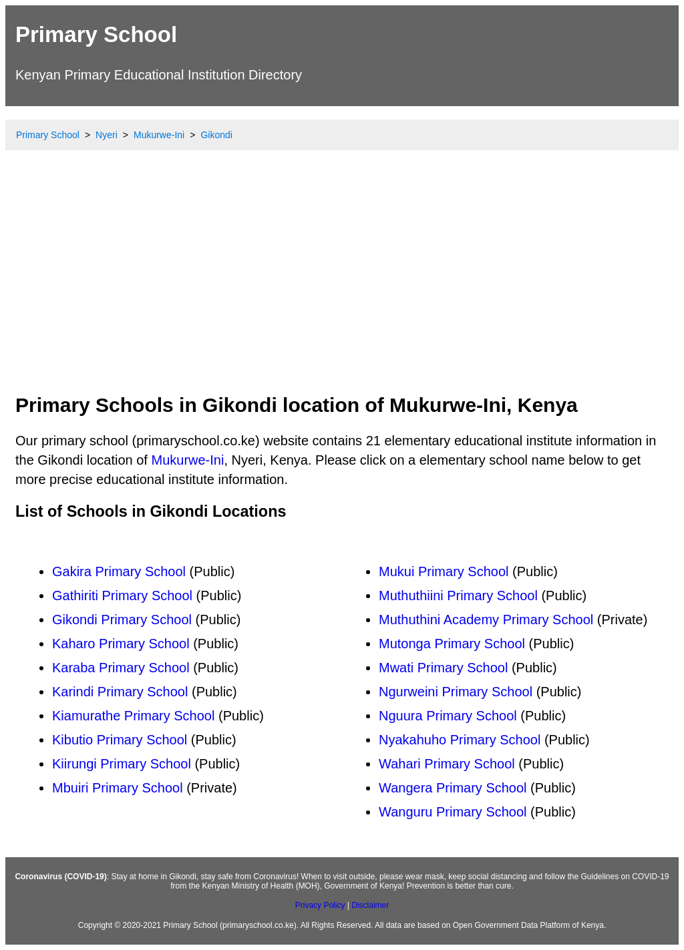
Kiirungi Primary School (121, 763)
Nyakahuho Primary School (459, 739)
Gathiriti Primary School (122, 595)
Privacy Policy (320, 905)
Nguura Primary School (448, 715)
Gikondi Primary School (122, 619)
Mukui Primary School (444, 571)
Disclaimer (370, 905)
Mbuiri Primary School (117, 787)
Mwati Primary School (443, 667)
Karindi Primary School (120, 691)
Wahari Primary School (447, 763)
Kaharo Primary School (121, 643)
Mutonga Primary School (452, 643)
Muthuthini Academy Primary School (486, 619)
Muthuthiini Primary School (458, 595)
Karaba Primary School (121, 667)
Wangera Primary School (453, 787)
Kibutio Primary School (119, 739)
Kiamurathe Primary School (133, 715)
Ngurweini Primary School (455, 691)
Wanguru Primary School (453, 811)
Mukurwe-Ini (187, 460)
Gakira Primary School (119, 571)
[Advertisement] (342, 283)
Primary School (96, 34)
